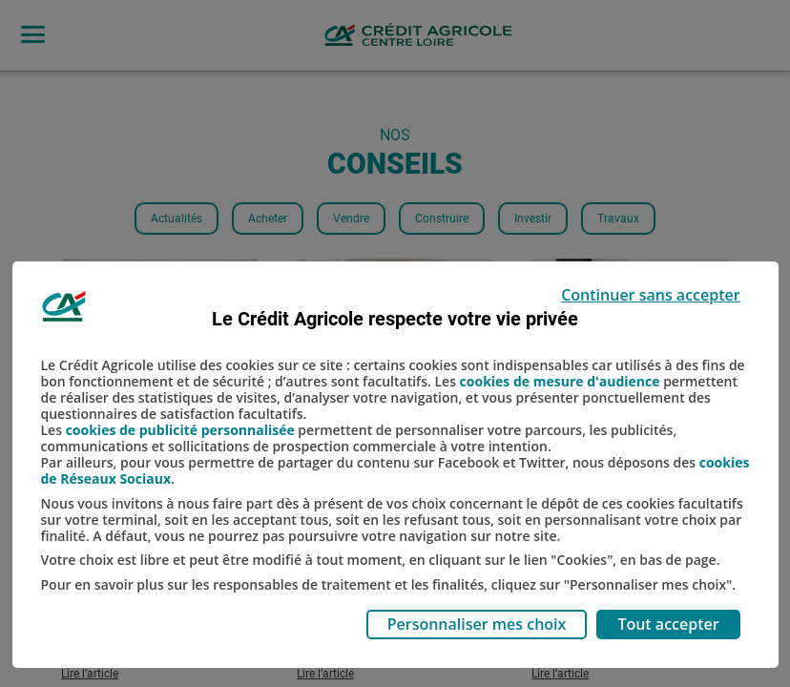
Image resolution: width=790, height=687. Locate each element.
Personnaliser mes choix (477, 624)
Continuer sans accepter (650, 294)
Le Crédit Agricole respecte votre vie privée (395, 318)
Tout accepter (667, 624)
